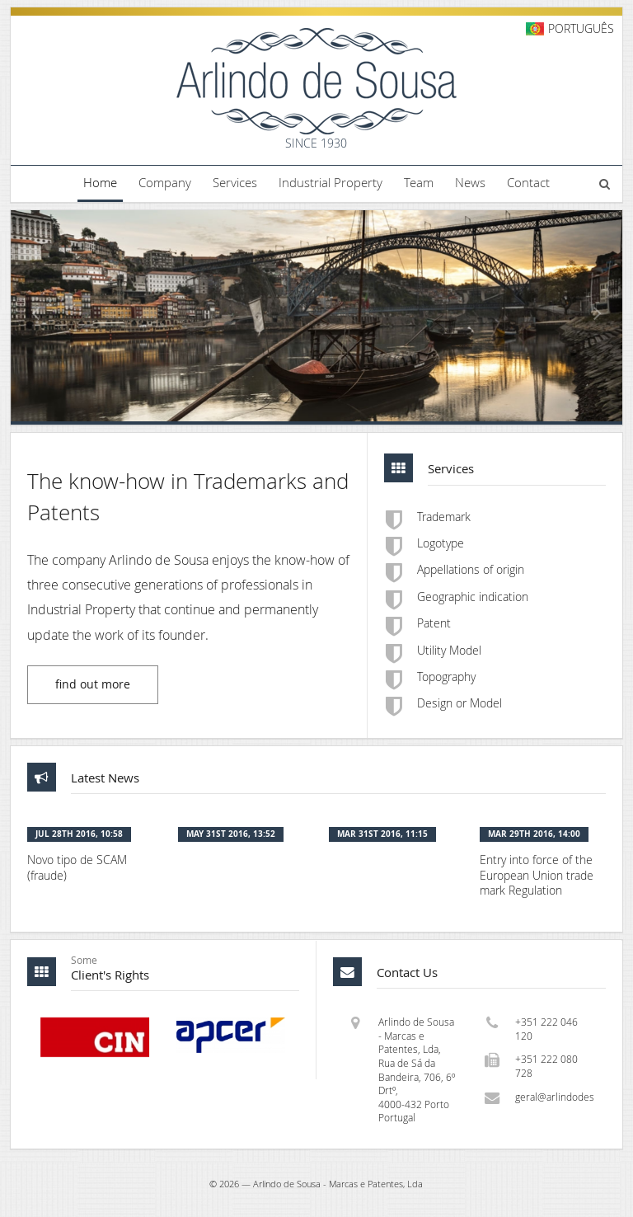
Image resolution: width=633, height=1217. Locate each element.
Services (235, 182)
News (470, 182)
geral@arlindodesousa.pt (554, 1097)
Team (419, 182)
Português (581, 28)
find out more (92, 684)
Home (100, 182)
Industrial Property (330, 182)
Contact (528, 182)
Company (164, 182)
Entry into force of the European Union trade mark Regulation (536, 875)
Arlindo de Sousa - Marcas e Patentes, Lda (338, 1183)
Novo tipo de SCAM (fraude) (77, 868)
